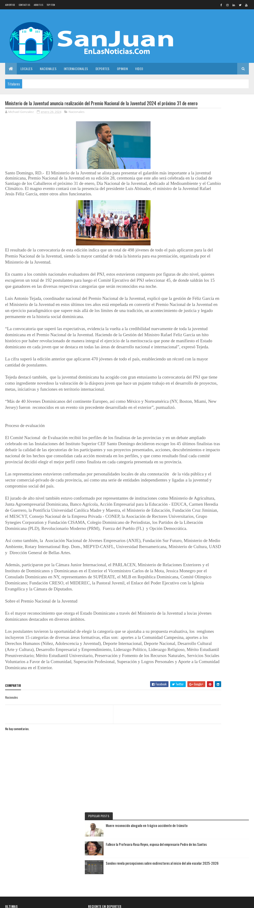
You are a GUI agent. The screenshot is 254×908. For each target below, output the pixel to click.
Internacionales (76, 68)
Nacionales (48, 68)
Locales (27, 68)
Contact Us (24, 5)
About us (38, 5)
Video (139, 68)
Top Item (51, 5)
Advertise (10, 5)
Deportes (103, 68)
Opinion (122, 68)
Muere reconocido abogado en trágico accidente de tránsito (229, 119)
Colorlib (42, 902)
